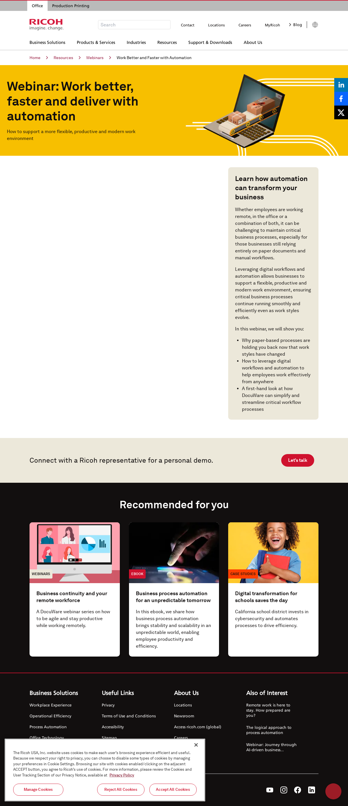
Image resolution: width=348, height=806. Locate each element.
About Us (253, 41)
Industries (136, 41)
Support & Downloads (210, 41)
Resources (167, 41)
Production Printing (70, 5)
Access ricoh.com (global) (197, 726)
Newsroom (184, 715)
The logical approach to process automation (269, 730)
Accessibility (113, 726)
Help (333, 791)
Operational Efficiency (50, 715)
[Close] (196, 745)
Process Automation (48, 726)
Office (37, 5)
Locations (216, 25)
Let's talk (297, 460)
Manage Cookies (38, 789)
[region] (105, 770)
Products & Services (96, 41)
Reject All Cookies (120, 789)
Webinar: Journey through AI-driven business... (271, 747)
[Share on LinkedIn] (341, 85)
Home (39, 57)
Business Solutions (47, 41)
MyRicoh (272, 25)
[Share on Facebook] (341, 99)
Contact (187, 25)
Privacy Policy (122, 775)
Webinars (98, 57)
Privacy (108, 704)
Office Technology (47, 737)
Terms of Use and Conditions (129, 715)
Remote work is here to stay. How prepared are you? (268, 710)
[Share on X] (341, 112)
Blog (295, 24)
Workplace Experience (51, 704)
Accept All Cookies (173, 789)
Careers (244, 25)
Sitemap (109, 737)
